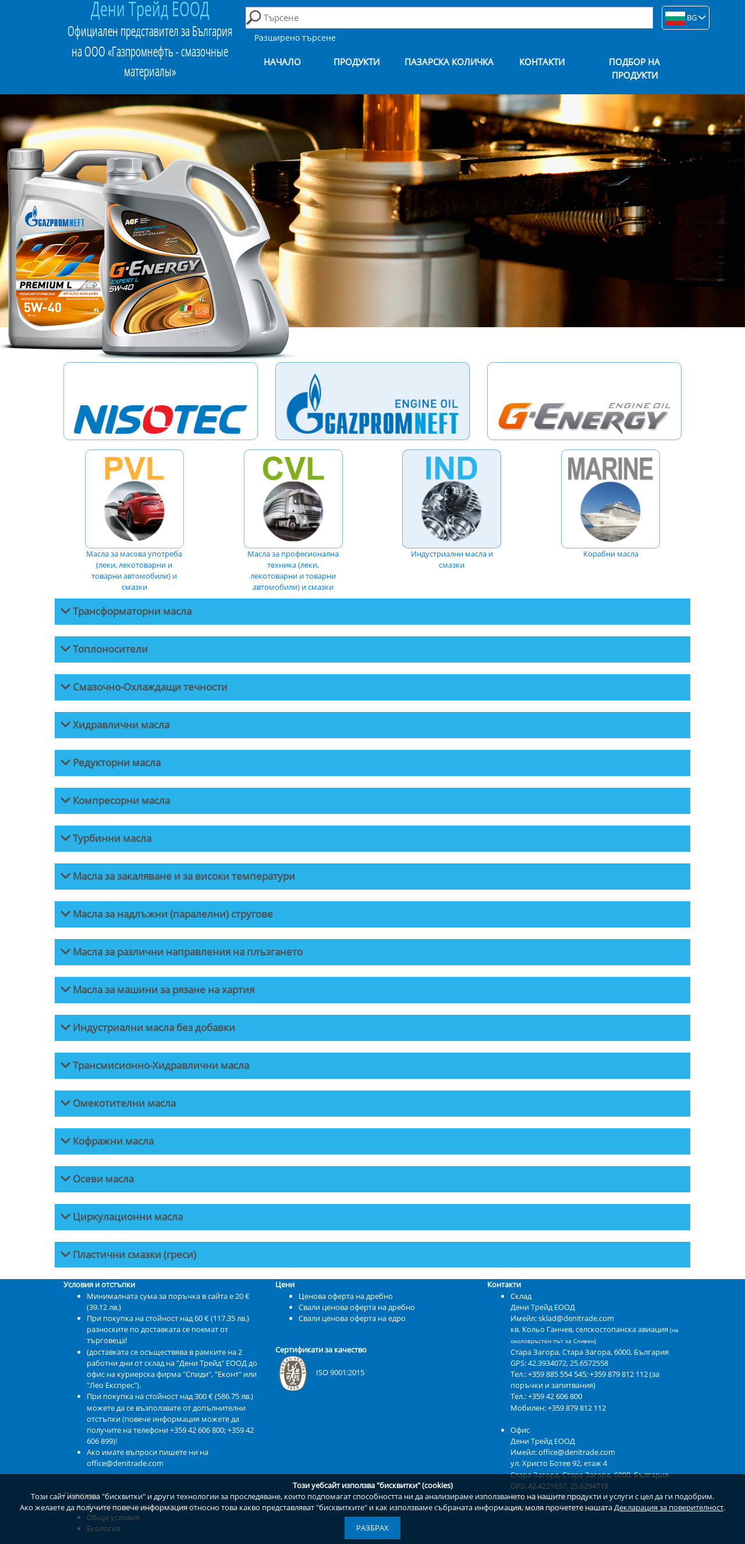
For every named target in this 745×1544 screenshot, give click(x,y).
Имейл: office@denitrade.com (562, 1452)
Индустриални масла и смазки (451, 509)
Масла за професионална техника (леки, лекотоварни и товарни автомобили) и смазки (293, 521)
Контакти (542, 62)
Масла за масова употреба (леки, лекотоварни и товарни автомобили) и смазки (134, 521)
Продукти (356, 62)
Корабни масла (610, 504)
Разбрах (372, 1527)
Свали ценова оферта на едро (352, 1318)
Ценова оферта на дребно (346, 1296)
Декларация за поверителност (668, 1507)
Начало (282, 62)
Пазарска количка (449, 62)
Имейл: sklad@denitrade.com (562, 1318)
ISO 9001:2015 (319, 1372)
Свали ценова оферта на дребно (357, 1307)
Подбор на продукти (634, 69)
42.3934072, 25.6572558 (568, 1363)
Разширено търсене (295, 37)
